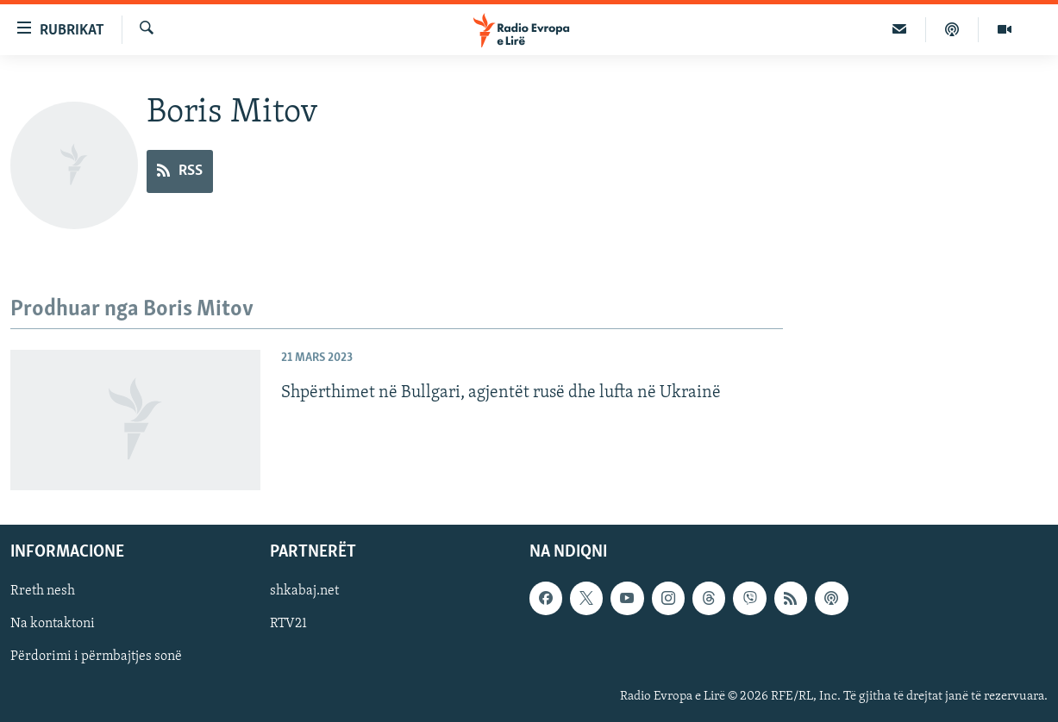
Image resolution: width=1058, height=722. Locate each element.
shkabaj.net (304, 592)
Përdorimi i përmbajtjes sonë (96, 657)
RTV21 (288, 625)
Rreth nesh (42, 592)
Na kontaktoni (52, 625)
